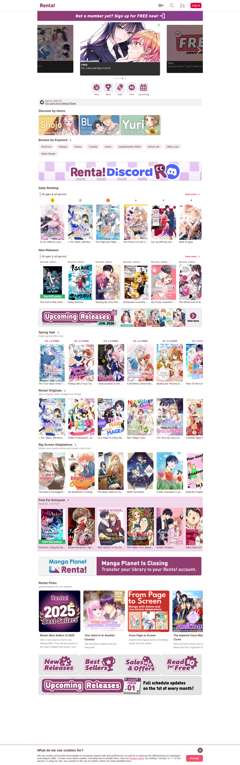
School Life (153, 146)
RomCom (46, 146)
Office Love (173, 146)
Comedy (93, 146)
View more (191, 194)
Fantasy (63, 146)
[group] (52, 220)
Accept (194, 758)
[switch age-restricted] (161, 5)
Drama (77, 146)
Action (108, 146)
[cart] (182, 5)
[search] (171, 5)
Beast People (48, 153)
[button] (114, 78)
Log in (196, 5)
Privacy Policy (137, 758)
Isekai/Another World (130, 146)
